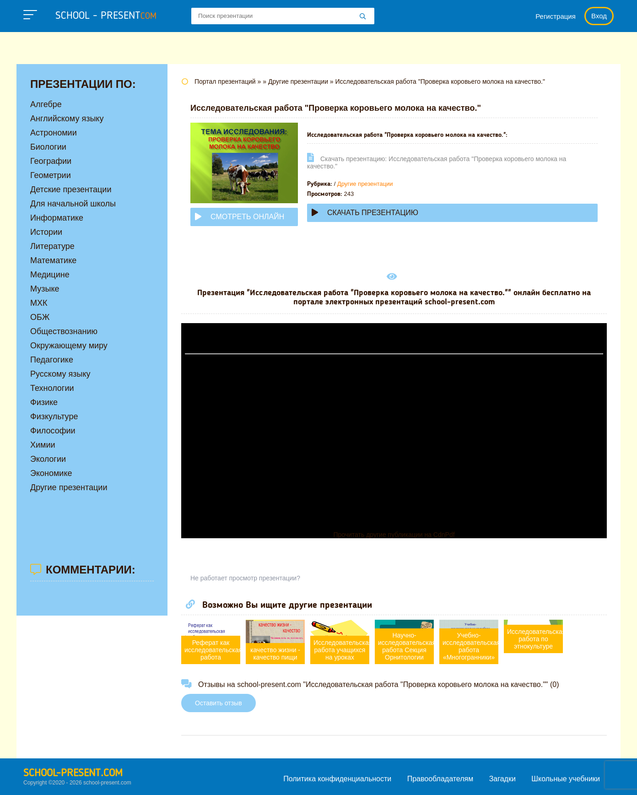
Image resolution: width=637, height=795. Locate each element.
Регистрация (555, 16)
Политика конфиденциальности (337, 779)
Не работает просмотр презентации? (245, 578)
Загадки (502, 779)
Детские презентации (70, 189)
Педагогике (51, 359)
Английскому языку (66, 118)
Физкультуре (54, 416)
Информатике (56, 217)
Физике (44, 402)
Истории (46, 232)
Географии (50, 161)
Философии (53, 430)
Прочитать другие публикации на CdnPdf (393, 534)
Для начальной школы (73, 203)
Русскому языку (60, 374)
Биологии (48, 146)
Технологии (52, 388)
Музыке (44, 288)
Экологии (48, 459)
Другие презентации (365, 183)
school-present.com (73, 773)
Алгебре (46, 104)
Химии (42, 444)
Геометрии (50, 175)
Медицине (50, 274)
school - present (106, 16)
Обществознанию (63, 331)
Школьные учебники (565, 779)
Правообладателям (440, 779)
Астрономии (53, 132)
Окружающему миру (69, 345)
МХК (39, 303)
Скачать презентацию (365, 212)
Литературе (52, 246)
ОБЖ (39, 317)
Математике (53, 260)
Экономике (51, 473)
